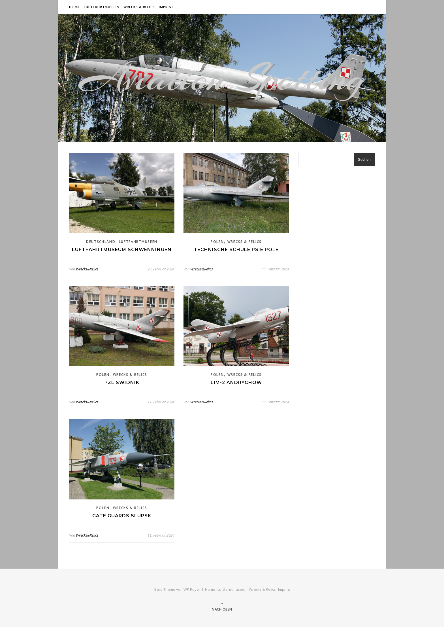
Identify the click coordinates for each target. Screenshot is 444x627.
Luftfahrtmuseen (101, 7)
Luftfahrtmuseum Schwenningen (122, 249)
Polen (217, 241)
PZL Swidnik (121, 382)
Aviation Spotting (222, 78)
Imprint (166, 7)
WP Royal (191, 589)
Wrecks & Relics (139, 7)
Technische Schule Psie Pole (236, 249)
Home (74, 7)
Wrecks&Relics (87, 269)
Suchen (364, 159)
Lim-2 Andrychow (236, 382)
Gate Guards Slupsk (121, 515)
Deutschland (101, 241)
